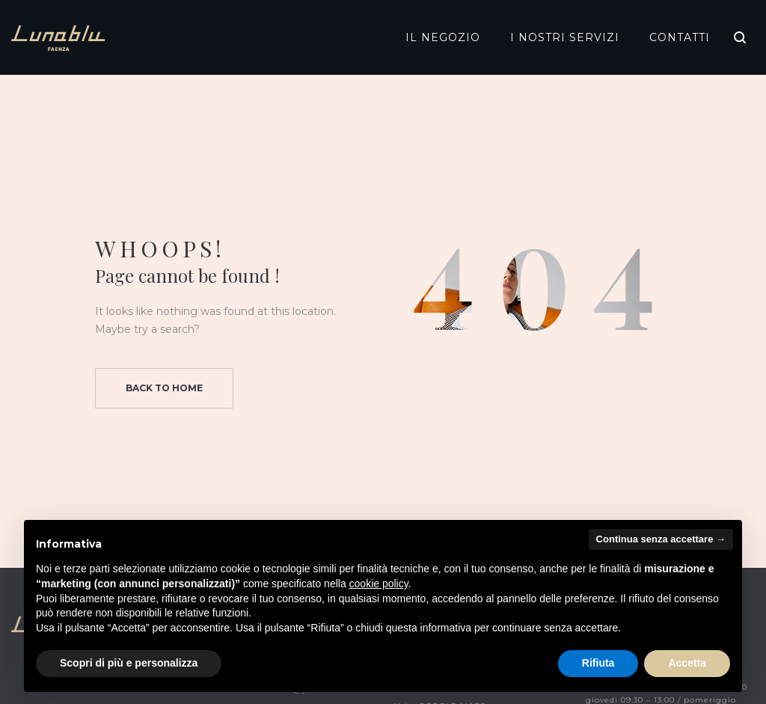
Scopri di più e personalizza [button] (128, 663)
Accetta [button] (687, 663)
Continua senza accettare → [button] (661, 539)
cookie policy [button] (378, 584)
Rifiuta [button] (598, 663)
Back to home (164, 388)
